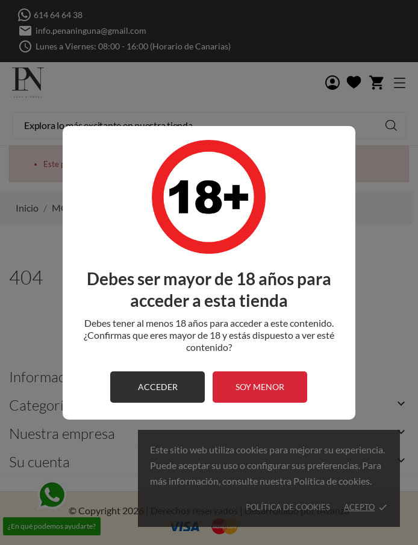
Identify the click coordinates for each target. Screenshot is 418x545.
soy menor (260, 387)
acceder (158, 387)
